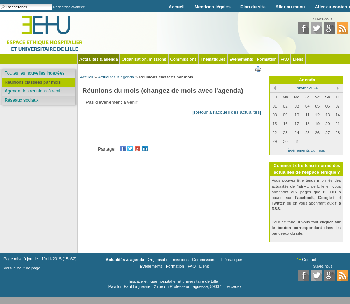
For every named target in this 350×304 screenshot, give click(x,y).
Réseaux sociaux (21, 100)
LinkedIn (145, 148)
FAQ (285, 59)
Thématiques (213, 59)
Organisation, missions (144, 59)
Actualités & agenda (98, 59)
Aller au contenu (332, 6)
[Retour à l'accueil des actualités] (226, 112)
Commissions (183, 59)
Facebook (123, 148)
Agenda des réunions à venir (33, 91)
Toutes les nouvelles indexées (34, 73)
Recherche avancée (69, 7)
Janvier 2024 (306, 88)
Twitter (130, 148)
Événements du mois (306, 150)
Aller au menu (290, 6)
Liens (298, 59)
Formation (266, 59)
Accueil (177, 6)
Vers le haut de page (22, 268)
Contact (309, 259)
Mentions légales (213, 6)
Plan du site (253, 6)
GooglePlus (137, 148)
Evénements (241, 59)
